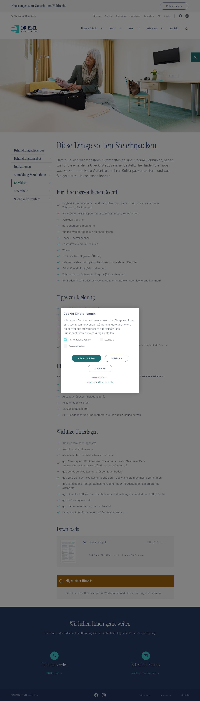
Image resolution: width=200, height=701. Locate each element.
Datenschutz (106, 381)
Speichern (100, 368)
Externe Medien (74, 346)
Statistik (107, 339)
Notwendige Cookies (77, 339)
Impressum (93, 381)
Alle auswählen (86, 358)
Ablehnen (116, 358)
